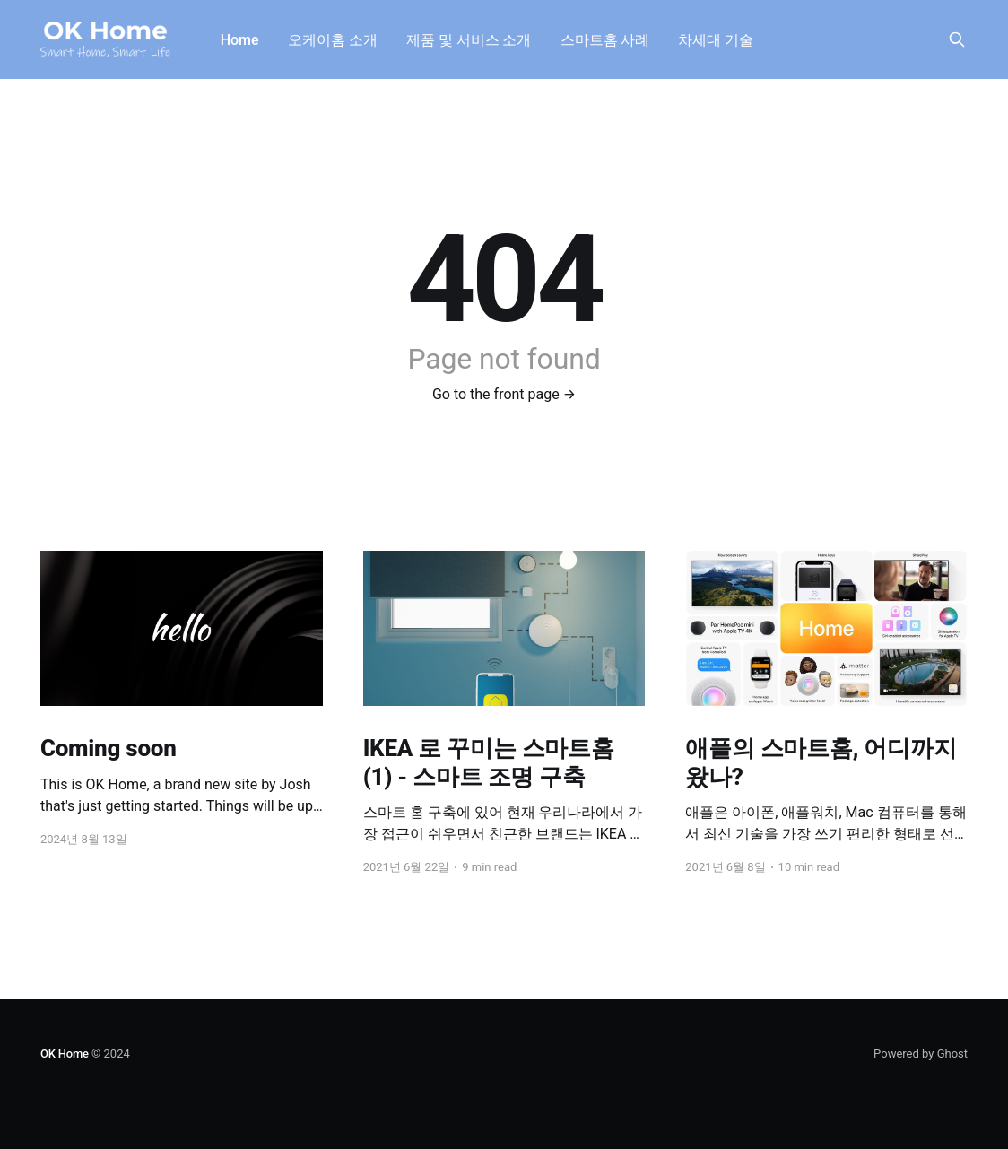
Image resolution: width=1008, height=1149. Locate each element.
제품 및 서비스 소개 (469, 39)
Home (240, 39)
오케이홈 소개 (333, 39)
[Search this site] (957, 39)
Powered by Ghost (920, 1053)
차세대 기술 (715, 39)
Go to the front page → (504, 394)
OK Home (64, 1053)
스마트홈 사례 (605, 39)
